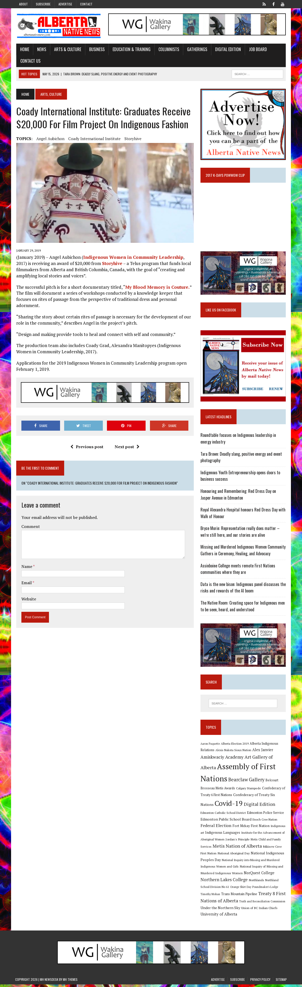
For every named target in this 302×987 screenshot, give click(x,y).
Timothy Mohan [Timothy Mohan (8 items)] (210, 896)
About (23, 4)
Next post (126, 448)
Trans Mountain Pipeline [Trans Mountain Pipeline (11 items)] (239, 896)
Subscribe (43, 4)
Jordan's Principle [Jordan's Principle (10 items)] (238, 842)
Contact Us (29, 61)
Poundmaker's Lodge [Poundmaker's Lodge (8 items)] (265, 889)
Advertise (65, 4)
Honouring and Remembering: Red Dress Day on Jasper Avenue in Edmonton (238, 496)
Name (26, 568)
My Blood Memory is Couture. (156, 288)
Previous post (86, 448)
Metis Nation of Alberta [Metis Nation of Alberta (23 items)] (237, 849)
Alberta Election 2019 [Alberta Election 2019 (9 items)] (235, 746)
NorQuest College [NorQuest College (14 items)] (259, 875)
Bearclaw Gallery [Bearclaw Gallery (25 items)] (247, 782)
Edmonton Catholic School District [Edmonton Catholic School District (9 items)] (223, 815)
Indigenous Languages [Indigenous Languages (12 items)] (222, 835)
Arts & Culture (66, 49)
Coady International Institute (93, 138)
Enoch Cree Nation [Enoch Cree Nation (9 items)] (265, 822)
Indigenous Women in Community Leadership (132, 258)
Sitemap (281, 982)
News (40, 49)
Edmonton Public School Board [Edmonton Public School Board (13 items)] (226, 821)
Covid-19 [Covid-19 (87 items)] (229, 806)
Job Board (257, 49)
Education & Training (130, 49)
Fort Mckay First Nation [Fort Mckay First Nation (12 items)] (251, 828)
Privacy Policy (260, 982)
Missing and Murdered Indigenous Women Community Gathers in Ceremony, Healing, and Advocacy (243, 552)
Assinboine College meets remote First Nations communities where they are (238, 571)
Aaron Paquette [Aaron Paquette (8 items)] (210, 746)
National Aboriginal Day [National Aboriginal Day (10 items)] (234, 856)
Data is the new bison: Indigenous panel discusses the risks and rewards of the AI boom (243, 589)
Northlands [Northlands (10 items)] (256, 883)
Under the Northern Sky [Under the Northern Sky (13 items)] (220, 910)
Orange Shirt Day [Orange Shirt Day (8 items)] (240, 889)
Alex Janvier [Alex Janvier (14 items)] (263, 752)
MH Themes (70, 982)
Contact (86, 4)
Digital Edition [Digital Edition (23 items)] (259, 807)
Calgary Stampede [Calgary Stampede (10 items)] (248, 791)
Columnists (167, 49)
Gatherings (196, 49)
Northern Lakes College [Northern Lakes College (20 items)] (224, 882)
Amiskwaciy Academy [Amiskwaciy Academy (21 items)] (222, 760)
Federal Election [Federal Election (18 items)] (216, 828)
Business (96, 49)
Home (23, 49)
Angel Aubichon (49, 138)
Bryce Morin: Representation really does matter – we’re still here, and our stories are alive (240, 533)
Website (27, 600)
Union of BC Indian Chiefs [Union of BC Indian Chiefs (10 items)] (259, 910)
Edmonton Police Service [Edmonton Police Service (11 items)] (265, 815)
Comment (29, 528)
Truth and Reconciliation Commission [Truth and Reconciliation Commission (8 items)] (262, 904)
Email (25, 584)
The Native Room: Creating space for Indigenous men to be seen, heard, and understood (243, 608)
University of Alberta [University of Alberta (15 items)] (219, 916)
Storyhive (131, 138)
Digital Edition (227, 49)
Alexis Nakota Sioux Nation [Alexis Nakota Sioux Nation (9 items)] (233, 753)
